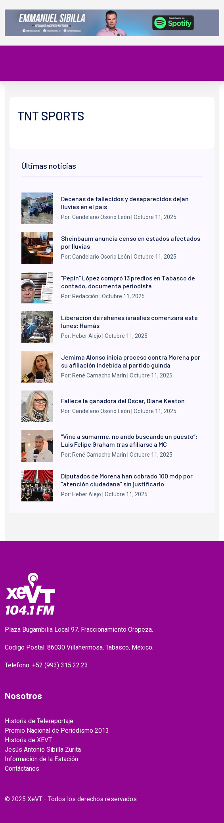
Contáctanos (22, 768)
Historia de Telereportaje (39, 721)
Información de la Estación (41, 759)
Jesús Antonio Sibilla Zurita (43, 749)
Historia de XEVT (28, 740)
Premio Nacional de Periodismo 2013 (57, 730)
